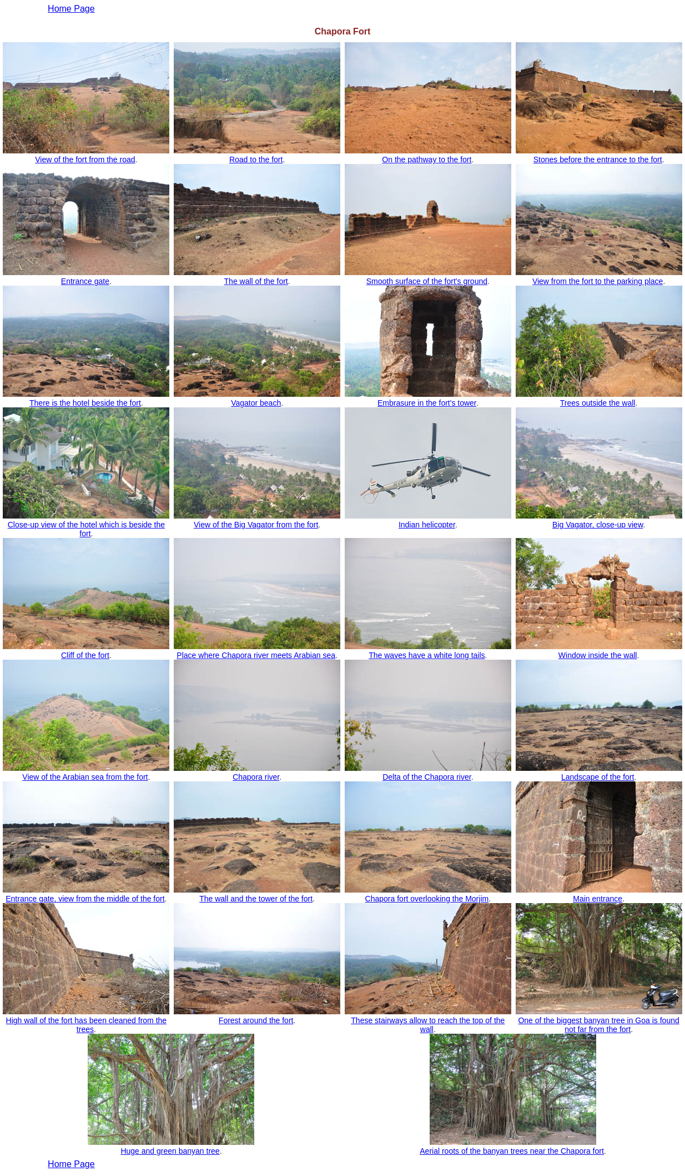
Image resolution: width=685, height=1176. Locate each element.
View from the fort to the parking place (597, 281)
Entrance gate (85, 281)
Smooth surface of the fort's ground (426, 281)
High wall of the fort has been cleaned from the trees (86, 1025)
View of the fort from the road (85, 159)
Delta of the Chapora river (426, 777)
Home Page (71, 1164)
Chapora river (256, 777)
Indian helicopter (427, 524)
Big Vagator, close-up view (597, 524)
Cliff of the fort (85, 655)
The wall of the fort (256, 281)
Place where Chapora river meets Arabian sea (256, 655)
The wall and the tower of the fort (256, 898)
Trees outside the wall (598, 402)
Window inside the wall (597, 655)
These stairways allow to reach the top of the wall (428, 1025)
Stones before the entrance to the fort (597, 159)
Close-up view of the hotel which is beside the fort (86, 529)
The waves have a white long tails (427, 655)
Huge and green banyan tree (169, 1151)
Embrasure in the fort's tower (426, 402)
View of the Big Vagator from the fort (256, 524)
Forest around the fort (256, 1020)
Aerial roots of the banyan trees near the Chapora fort (512, 1151)
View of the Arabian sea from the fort (85, 777)
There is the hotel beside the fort (85, 402)
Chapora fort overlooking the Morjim (427, 898)
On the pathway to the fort (426, 159)
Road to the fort (256, 159)
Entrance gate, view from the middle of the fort (85, 898)
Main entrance (597, 898)
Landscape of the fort (597, 777)
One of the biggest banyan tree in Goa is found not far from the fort (598, 1025)
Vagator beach (256, 402)
